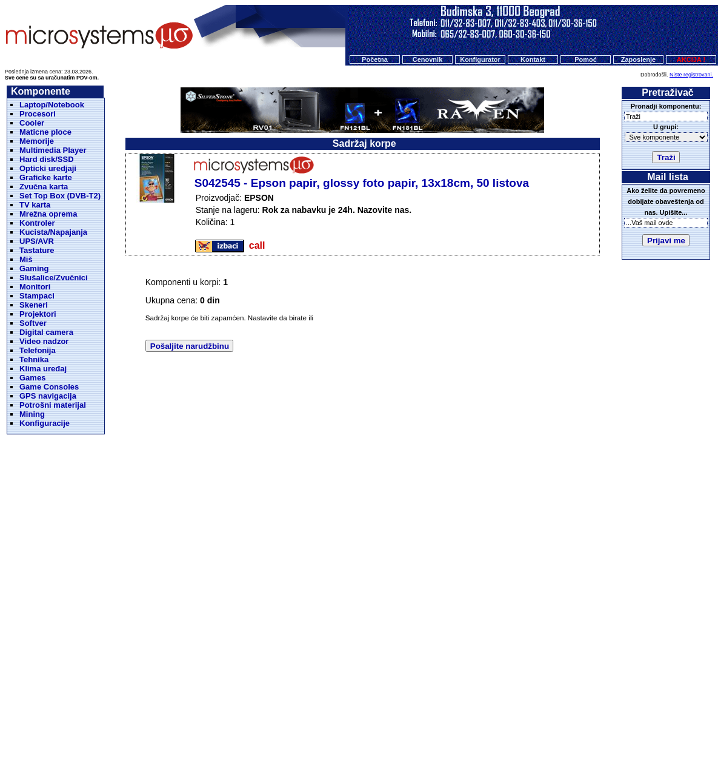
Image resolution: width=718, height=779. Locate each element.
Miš (26, 259)
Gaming (33, 268)
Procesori (37, 113)
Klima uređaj (43, 368)
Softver (33, 323)
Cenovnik (428, 59)
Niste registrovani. (691, 75)
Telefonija (37, 350)
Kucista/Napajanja (53, 232)
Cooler (31, 122)
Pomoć (585, 59)
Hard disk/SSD (46, 159)
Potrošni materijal (52, 405)
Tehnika (33, 359)
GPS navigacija (47, 395)
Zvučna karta (43, 186)
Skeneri (33, 304)
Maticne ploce (45, 132)
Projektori (37, 314)
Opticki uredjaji (47, 168)
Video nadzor (43, 341)
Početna (375, 59)
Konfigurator (480, 59)
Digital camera (46, 332)
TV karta (34, 204)
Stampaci (37, 295)
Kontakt (532, 59)
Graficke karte (45, 177)
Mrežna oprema (48, 213)
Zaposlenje (638, 59)
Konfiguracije (44, 423)
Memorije (36, 141)
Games (32, 377)
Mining (32, 414)
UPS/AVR (36, 241)
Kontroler (37, 223)
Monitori (34, 286)
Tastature (37, 250)
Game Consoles (49, 386)
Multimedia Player (53, 150)
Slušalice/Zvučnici (53, 277)
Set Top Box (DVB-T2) (60, 195)
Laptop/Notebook (51, 104)
